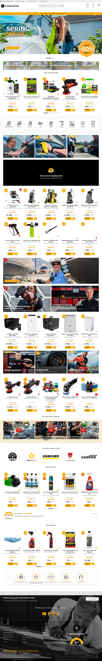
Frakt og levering (7, 634)
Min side (24, 627)
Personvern (45, 632)
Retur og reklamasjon (9, 630)
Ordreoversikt (26, 630)
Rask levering (20, 1)
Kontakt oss (45, 630)
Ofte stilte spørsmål (8, 637)
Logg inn (93, 5)
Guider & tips (45, 634)
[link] (51, 515)
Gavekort (24, 634)
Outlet (24, 639)
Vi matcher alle (33, 1)
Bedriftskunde (26, 632)
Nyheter (24, 642)
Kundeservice (6, 627)
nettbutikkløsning (69, 659)
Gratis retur (44, 1)
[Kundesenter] (87, 5)
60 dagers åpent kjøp (7, 1)
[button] (12, 47)
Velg (87, 564)
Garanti (5, 641)
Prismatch (5, 639)
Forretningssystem (59, 659)
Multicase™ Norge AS (82, 659)
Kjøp (10, 110)
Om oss (43, 627)
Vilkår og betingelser (8, 632)
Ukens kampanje (26, 637)
